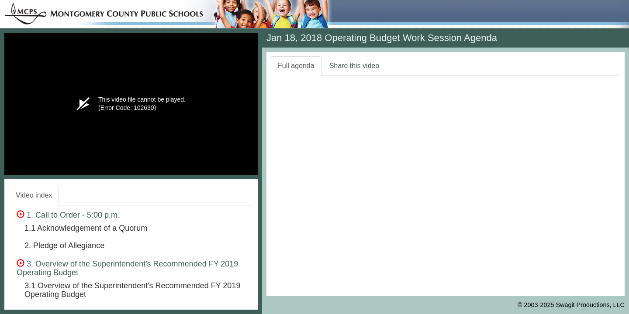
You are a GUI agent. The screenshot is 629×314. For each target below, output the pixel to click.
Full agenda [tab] (296, 65)
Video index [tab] (34, 195)
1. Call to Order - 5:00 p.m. (68, 215)
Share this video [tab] (354, 65)
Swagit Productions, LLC (590, 304)
